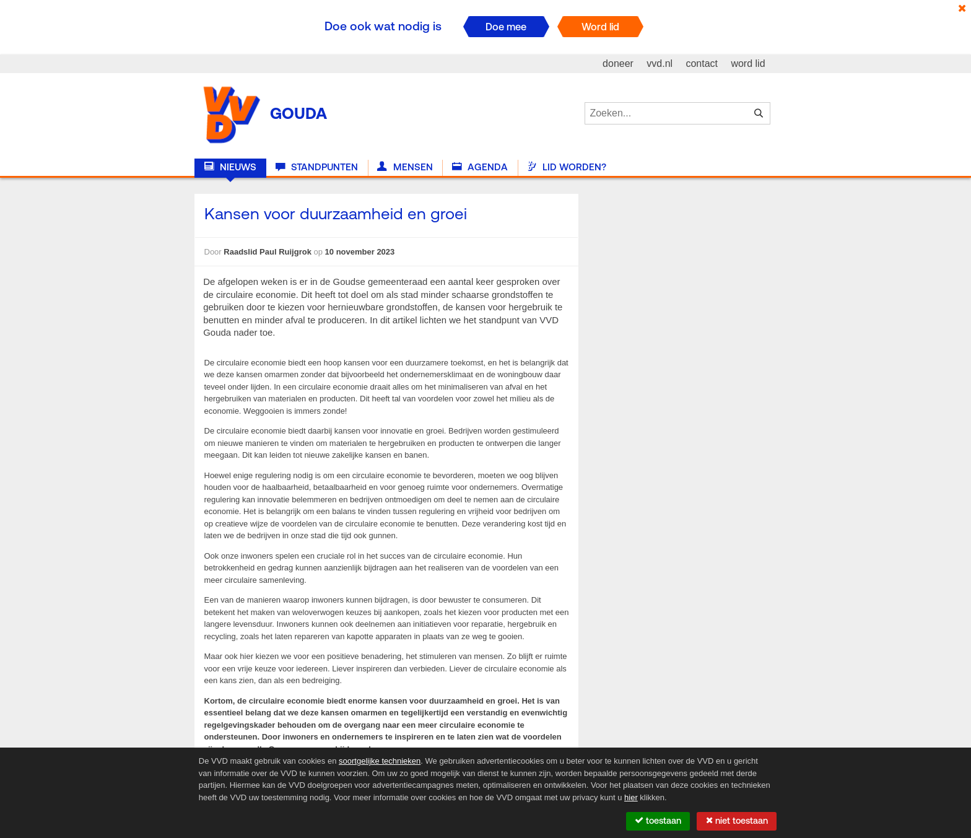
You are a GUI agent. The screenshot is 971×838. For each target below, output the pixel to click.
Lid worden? (566, 167)
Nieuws (230, 167)
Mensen (404, 167)
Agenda (480, 167)
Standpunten (317, 167)
